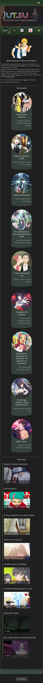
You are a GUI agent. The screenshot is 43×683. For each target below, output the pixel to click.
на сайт (5, 30)
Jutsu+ (14, 30)
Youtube (30, 30)
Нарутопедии (10, 76)
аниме (25, 80)
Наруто (4, 75)
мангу (13, 75)
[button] (38, 3)
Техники (3, 69)
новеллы (17, 75)
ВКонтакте (22, 30)
